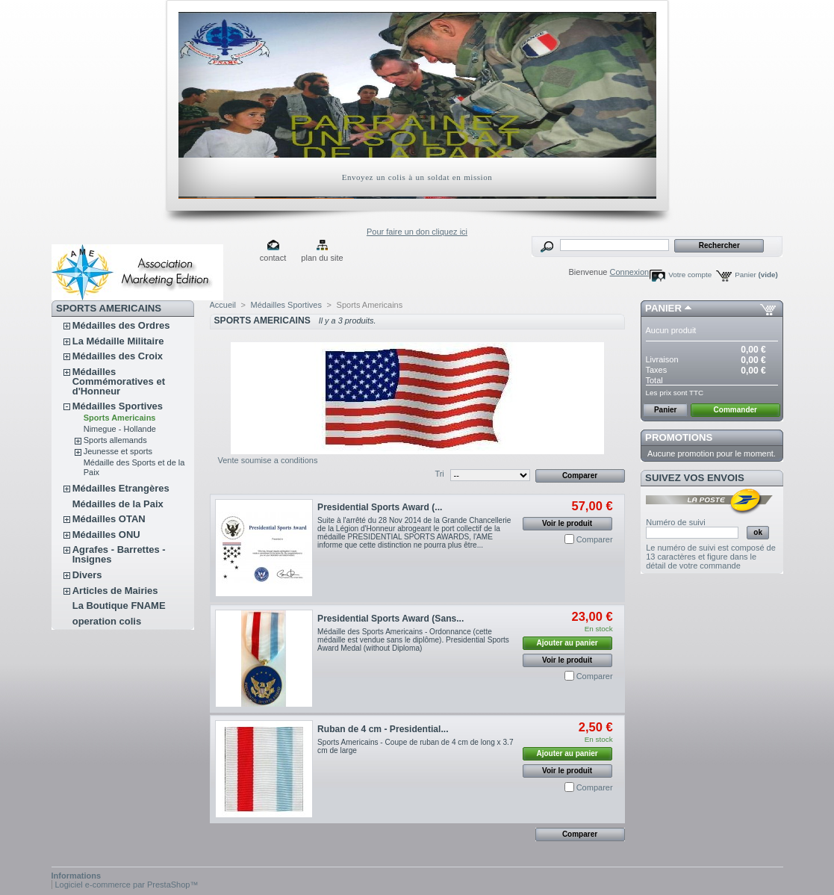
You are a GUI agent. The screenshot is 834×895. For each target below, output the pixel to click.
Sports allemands (115, 440)
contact (273, 257)
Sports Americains (120, 417)
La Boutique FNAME (119, 605)
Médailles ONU (106, 534)
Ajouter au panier (566, 643)
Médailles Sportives (117, 406)
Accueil (223, 304)
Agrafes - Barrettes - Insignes (119, 554)
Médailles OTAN (109, 518)
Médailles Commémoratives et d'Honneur (118, 381)
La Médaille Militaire (118, 341)
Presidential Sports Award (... (379, 507)
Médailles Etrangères (120, 488)
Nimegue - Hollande (120, 428)
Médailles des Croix (117, 356)
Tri (439, 473)
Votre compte (690, 274)
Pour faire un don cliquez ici (417, 231)
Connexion (630, 271)
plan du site (322, 257)
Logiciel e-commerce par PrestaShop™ (127, 884)
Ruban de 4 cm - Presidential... (382, 729)
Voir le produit (567, 523)
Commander (735, 410)
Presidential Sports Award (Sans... (390, 618)
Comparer (594, 539)
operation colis (106, 621)
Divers (87, 574)
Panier (756, 274)
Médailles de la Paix (118, 504)
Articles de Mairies (115, 590)
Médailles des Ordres (121, 325)
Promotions (678, 437)
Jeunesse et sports (118, 451)
